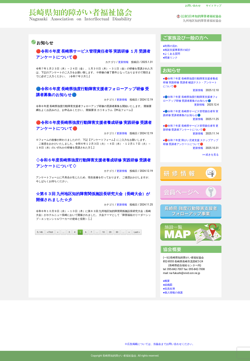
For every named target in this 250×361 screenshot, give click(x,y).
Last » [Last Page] (137, 232)
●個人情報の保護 (173, 292)
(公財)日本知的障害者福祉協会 (201, 16)
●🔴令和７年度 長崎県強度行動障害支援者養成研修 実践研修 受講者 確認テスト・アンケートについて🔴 (190, 82)
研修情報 (190, 174)
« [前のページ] (57, 232)
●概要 (166, 280)
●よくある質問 (171, 53)
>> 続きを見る (210, 154)
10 (103, 232)
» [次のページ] (129, 232)
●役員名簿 (169, 288)
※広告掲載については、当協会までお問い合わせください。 (160, 343)
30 (117, 232)
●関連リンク (170, 57)
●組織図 (167, 284)
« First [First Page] (50, 232)
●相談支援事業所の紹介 (176, 49)
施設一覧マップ (190, 233)
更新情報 (123, 62)
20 (110, 232)
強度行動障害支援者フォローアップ (190, 211)
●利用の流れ (170, 45)
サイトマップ (213, 5)
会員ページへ (190, 192)
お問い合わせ (193, 5)
